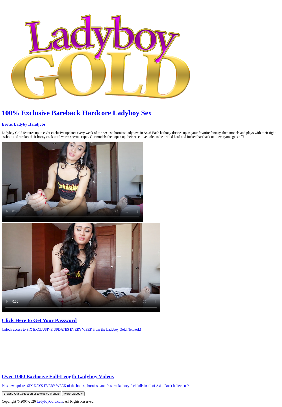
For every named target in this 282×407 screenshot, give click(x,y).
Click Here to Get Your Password (39, 320)
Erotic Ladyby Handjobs (23, 124)
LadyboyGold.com (50, 401)
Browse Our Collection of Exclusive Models (31, 393)
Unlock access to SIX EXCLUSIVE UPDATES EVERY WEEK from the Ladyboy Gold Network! (71, 329)
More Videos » (73, 393)
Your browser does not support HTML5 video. (72, 182)
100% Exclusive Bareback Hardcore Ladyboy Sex (77, 113)
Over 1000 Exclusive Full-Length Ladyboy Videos (58, 376)
